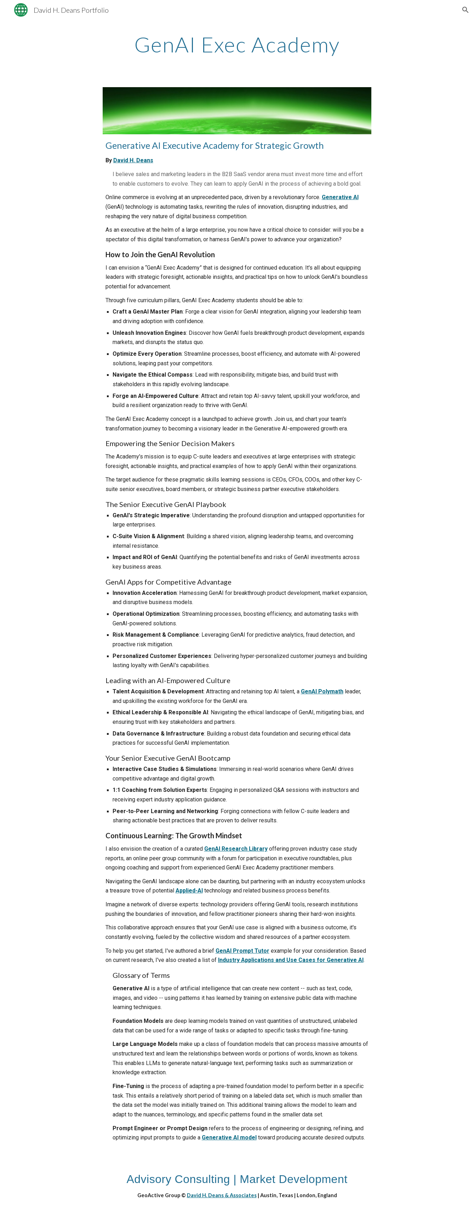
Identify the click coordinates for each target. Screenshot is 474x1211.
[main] (237, 44)
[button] (465, 9)
